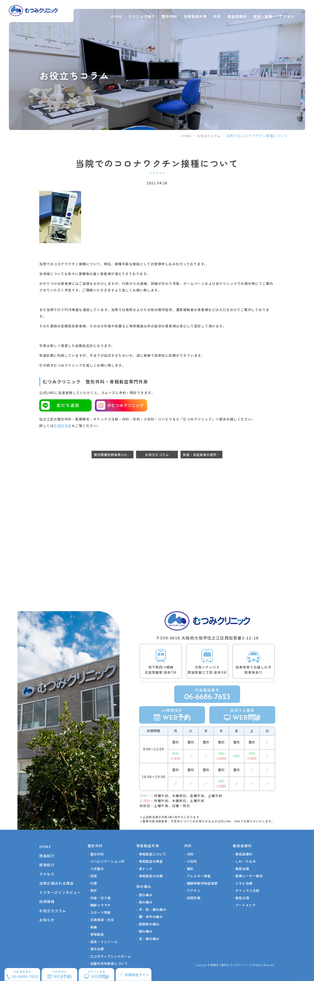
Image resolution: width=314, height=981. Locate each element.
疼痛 (93, 927)
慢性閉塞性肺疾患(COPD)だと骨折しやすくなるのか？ (113, 454)
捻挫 (93, 876)
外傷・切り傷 (100, 898)
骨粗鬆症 (97, 934)
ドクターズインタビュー (60, 892)
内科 (190, 854)
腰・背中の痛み (151, 916)
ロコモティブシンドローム (110, 956)
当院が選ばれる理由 (56, 883)
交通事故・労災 (102, 919)
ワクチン (194, 890)
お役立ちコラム (209, 136)
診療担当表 (63, 425)
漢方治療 (97, 949)
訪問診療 (194, 898)
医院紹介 (47, 864)
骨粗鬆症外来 (195, 16)
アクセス (286, 16)
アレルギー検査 (199, 876)
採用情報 (47, 901)
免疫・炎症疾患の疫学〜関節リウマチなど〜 (202, 454)
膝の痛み (146, 931)
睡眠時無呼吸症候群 (202, 883)
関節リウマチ (100, 905)
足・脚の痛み (149, 938)
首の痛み (146, 895)
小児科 (192, 861)
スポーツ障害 (100, 912)
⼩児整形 (97, 868)
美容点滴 (242, 898)
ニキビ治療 (244, 883)
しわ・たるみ (245, 861)
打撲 (93, 883)
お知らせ (47, 919)
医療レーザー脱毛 (249, 876)
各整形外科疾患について (109, 963)
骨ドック (146, 868)
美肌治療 (242, 868)
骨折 (93, 890)
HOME (116, 16)
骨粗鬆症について (152, 854)
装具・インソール (104, 941)
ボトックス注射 (247, 890)
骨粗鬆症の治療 (151, 876)
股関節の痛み (149, 924)
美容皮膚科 (244, 854)
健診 (190, 868)
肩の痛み (146, 902)
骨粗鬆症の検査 (151, 861)
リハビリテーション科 (107, 861)
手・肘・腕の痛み (152, 909)
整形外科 (97, 854)
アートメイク (245, 905)
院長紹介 (47, 855)
